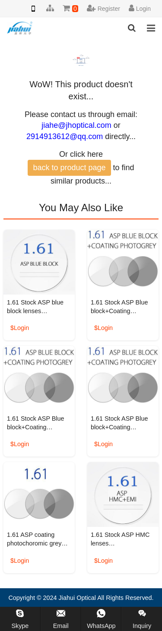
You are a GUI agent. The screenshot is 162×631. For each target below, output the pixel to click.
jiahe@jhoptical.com (76, 125)
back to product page (69, 167)
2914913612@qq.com (64, 136)
